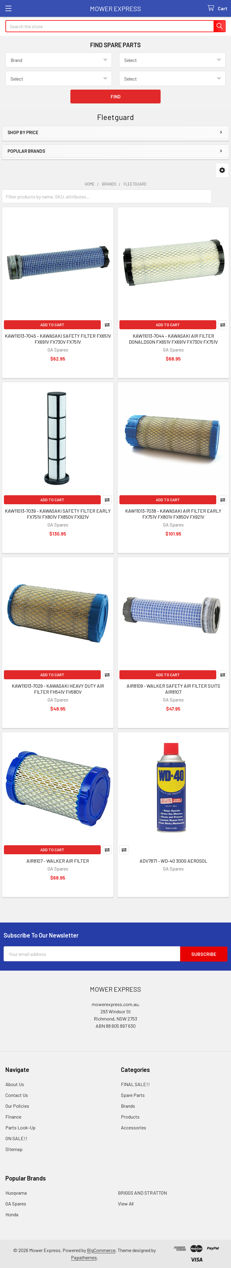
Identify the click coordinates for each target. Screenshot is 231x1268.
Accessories (133, 1127)
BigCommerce (101, 1250)
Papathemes (84, 1257)
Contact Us (16, 1095)
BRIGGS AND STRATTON (142, 1192)
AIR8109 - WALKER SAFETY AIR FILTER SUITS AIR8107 (173, 689)
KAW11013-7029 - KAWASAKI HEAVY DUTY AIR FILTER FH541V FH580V (58, 689)
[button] (222, 170)
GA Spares (15, 1203)
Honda (11, 1214)
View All (126, 1203)
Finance (13, 1116)
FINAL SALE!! (135, 1084)
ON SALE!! (16, 1138)
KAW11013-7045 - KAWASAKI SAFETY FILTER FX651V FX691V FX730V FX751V (58, 339)
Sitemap (14, 1149)
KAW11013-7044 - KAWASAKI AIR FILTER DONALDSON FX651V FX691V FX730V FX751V (173, 339)
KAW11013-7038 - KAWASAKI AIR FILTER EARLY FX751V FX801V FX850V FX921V (173, 514)
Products (130, 1116)
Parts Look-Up (20, 1127)
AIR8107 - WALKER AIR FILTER (57, 861)
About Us (14, 1084)
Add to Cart (52, 324)
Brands (128, 1105)
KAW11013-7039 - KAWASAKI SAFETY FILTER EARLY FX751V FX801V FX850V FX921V (58, 514)
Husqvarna (16, 1192)
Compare (107, 324)
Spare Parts (133, 1095)
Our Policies (17, 1105)
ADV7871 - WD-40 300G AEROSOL (173, 861)
